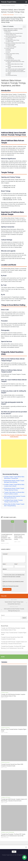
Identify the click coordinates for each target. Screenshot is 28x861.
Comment (5, 554)
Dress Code (9, 54)
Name (4, 564)
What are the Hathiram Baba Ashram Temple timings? (16, 62)
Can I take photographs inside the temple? (16, 70)
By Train (9, 50)
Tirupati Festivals (5, 727)
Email (16, 564)
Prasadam (9, 56)
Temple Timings (9, 38)
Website (5, 569)
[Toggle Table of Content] (23, 26)
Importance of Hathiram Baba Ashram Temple (15, 42)
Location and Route (10, 48)
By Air (9, 52)
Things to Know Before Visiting (12, 53)
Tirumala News (4, 692)
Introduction (8, 31)
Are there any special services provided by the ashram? (16, 72)
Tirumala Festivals (5, 797)
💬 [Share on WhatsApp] (24, 857)
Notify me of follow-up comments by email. (13, 581)
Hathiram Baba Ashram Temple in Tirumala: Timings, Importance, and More (13, 29)
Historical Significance (11, 37)
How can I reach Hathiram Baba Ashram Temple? (15, 67)
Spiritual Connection (11, 44)
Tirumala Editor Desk (8, 14)
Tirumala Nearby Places (8, 5)
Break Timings (10, 41)
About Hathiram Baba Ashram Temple (14, 36)
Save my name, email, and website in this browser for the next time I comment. (13, 575)
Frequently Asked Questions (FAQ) (13, 60)
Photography (10, 57)
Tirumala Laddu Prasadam (7, 832)
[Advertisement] (14, 118)
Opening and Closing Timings (13, 40)
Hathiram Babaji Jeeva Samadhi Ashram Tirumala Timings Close (14, 34)
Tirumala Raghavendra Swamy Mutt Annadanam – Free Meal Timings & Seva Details (6, 537)
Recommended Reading (12, 75)
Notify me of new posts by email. (11, 586)
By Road (9, 49)
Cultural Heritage (11, 45)
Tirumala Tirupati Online (8, 2)
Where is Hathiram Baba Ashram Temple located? (15, 65)
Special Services (11, 58)
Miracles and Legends (12, 46)
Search (3, 615)
